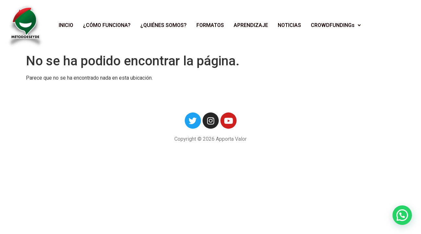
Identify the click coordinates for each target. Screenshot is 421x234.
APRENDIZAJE (251, 25)
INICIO (66, 25)
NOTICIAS (289, 25)
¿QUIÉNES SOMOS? (163, 25)
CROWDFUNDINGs (336, 25)
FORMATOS (210, 25)
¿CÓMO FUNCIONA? (107, 25)
